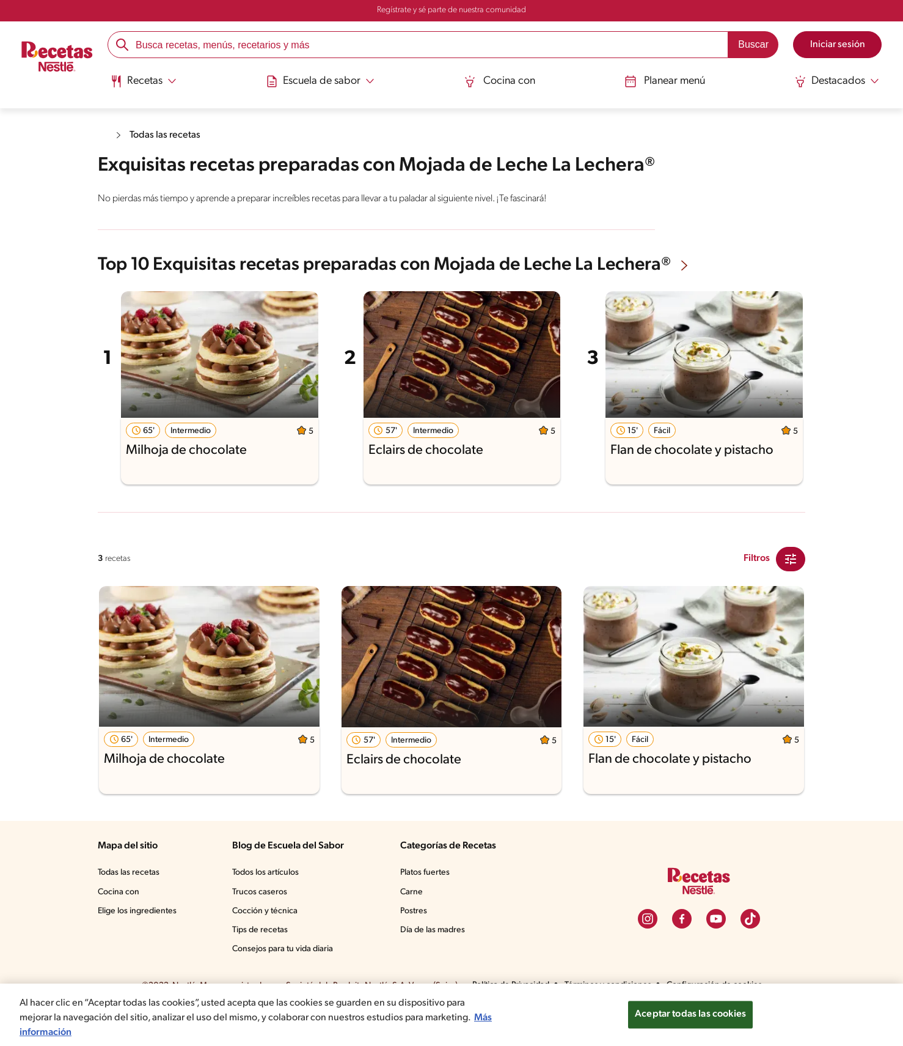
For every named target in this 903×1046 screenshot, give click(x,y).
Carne (412, 927)
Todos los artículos (267, 908)
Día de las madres (435, 965)
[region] (451, 1015)
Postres (415, 946)
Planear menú (663, 81)
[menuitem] (146, 85)
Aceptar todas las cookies (690, 1014)
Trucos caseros (261, 927)
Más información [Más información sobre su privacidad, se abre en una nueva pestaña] (104, 1032)
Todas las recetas (168, 135)
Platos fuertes (427, 908)
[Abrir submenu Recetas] (145, 81)
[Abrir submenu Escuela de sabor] (322, 81)
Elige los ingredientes (138, 946)
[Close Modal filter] (790, 594)
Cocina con (499, 81)
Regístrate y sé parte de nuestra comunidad (451, 10)
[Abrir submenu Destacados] (834, 81)
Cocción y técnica (265, 946)
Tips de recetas (261, 965)
